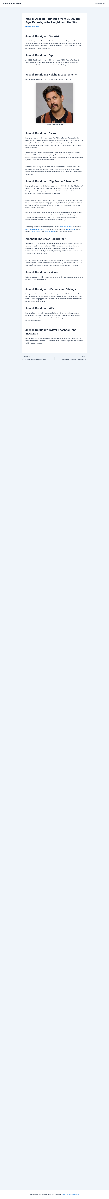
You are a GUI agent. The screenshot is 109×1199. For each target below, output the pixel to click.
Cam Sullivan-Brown (66, 227)
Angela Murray (30, 229)
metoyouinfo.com (11, 3)
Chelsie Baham (35, 231)
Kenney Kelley (40, 229)
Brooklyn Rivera (50, 231)
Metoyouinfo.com (100, 4)
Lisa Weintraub (70, 229)
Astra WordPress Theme (71, 1194)
